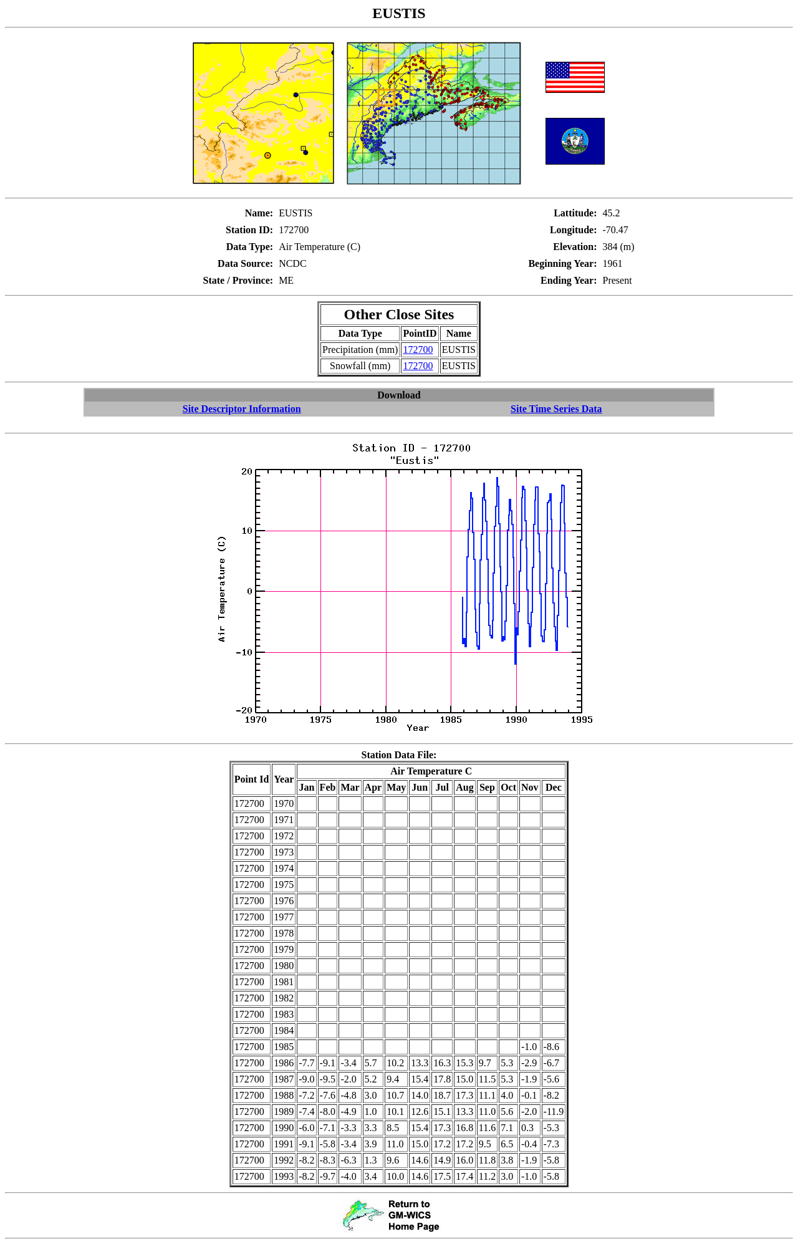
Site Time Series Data (556, 408)
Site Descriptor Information (242, 408)
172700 (418, 349)
